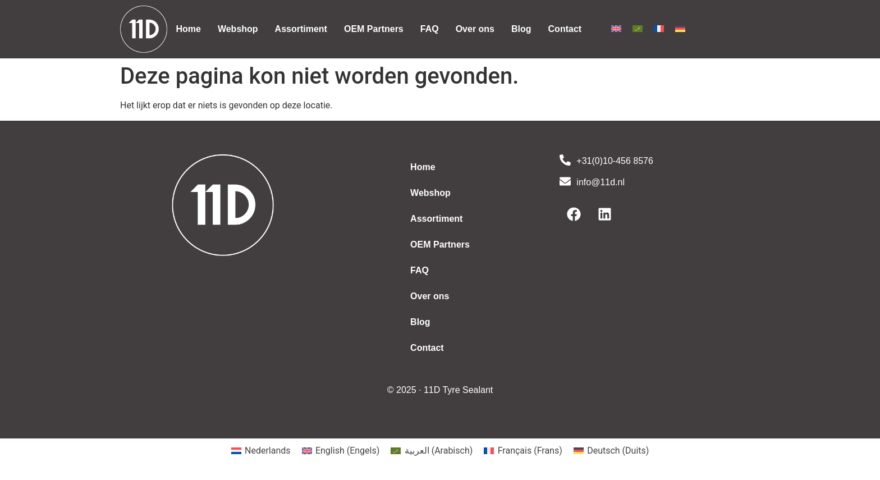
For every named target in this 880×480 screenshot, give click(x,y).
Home (188, 29)
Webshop (238, 29)
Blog (521, 29)
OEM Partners (374, 29)
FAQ (429, 29)
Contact (565, 29)
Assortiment (301, 29)
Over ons (475, 29)
